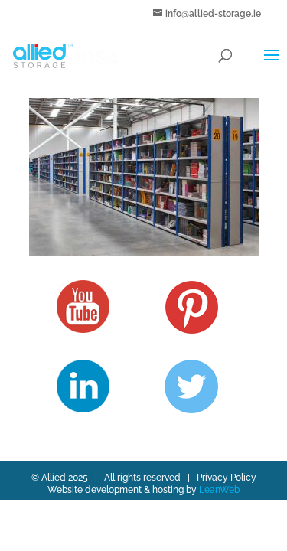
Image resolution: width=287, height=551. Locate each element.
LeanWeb (219, 489)
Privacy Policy (226, 477)
